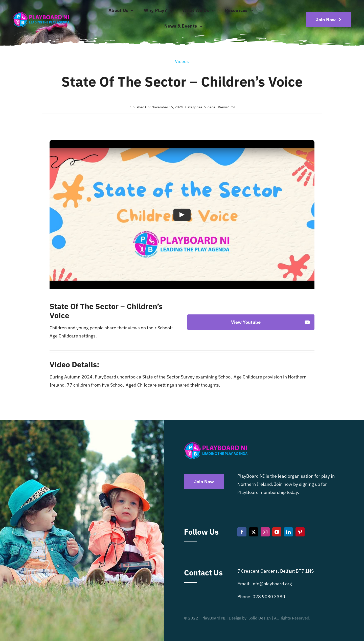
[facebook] (241, 531)
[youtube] (276, 531)
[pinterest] (300, 531)
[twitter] (253, 531)
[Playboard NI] (41, 12)
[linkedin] (288, 531)
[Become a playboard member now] (328, 19)
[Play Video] (182, 214)
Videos (209, 107)
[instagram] (265, 531)
